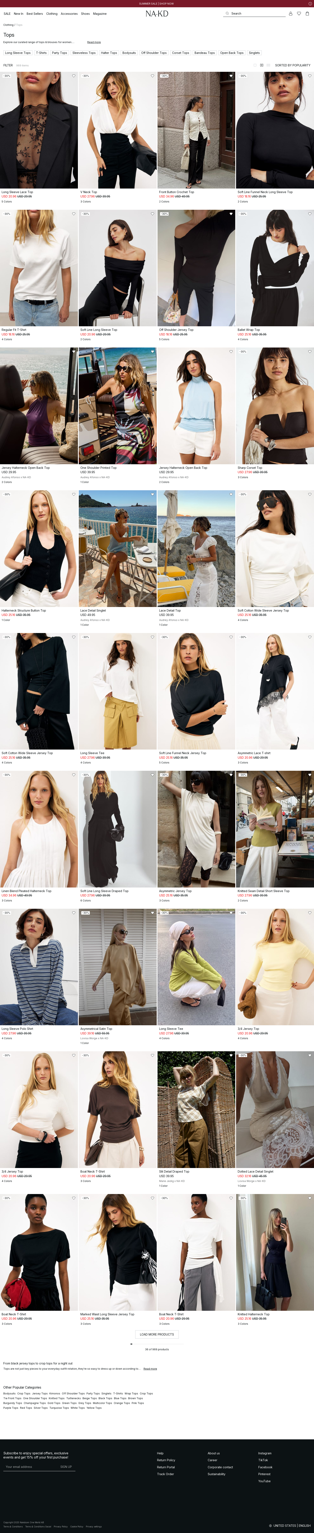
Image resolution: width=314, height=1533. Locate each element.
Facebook (265, 1467)
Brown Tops (135, 1398)
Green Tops (69, 1403)
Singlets (106, 1393)
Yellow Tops (94, 1407)
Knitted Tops (57, 1398)
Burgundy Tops (12, 1403)
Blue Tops (120, 1398)
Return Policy (166, 1460)
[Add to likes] (74, 76)
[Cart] (307, 13)
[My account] (290, 13)
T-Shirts (118, 1393)
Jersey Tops (40, 1393)
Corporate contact (220, 1467)
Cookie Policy (76, 1526)
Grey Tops (84, 1403)
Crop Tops (23, 1393)
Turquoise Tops (59, 1407)
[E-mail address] (30, 1467)
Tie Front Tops (12, 1398)
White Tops (78, 1407)
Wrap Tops (131, 1393)
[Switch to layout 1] (255, 65)
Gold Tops (54, 1403)
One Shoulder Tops (35, 1398)
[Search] (254, 13)
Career (212, 1460)
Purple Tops (10, 1407)
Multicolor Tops (102, 1403)
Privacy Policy (61, 1526)
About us (214, 1453)
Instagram (264, 1453)
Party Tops (93, 1393)
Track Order (165, 1474)
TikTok (263, 1460)
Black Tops (105, 1398)
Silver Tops (41, 1407)
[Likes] (299, 13)
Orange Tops (122, 1403)
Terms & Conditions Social (38, 1526)
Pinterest (264, 1474)
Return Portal (166, 1467)
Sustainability (216, 1474)
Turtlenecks (73, 1398)
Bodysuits (9, 1393)
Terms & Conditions (13, 1526)
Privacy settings (94, 1526)
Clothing (8, 24)
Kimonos (54, 1393)
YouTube (264, 1481)
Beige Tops (90, 1398)
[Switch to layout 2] (261, 65)
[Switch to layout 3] (268, 65)
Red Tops (26, 1407)
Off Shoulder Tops (73, 1393)
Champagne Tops (35, 1403)
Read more (94, 42)
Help (160, 1453)
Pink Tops (138, 1403)
